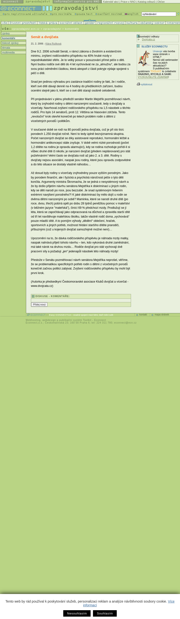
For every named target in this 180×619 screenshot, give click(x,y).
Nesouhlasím (77, 613)
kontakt (143, 314)
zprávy (5, 33)
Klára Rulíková (53, 43)
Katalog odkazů (146, 1)
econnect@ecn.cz (125, 322)
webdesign (49, 320)
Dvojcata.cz (148, 39)
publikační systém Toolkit (75, 320)
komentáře (8, 38)
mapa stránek (162, 314)
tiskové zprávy (10, 42)
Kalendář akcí (111, 1)
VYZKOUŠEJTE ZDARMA (153, 77)
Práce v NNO (128, 1)
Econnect (100, 320)
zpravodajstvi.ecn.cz (26, 28)
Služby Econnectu (154, 46)
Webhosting (33, 320)
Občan (161, 1)
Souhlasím (105, 613)
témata (5, 47)
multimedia (8, 52)
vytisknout (144, 84)
